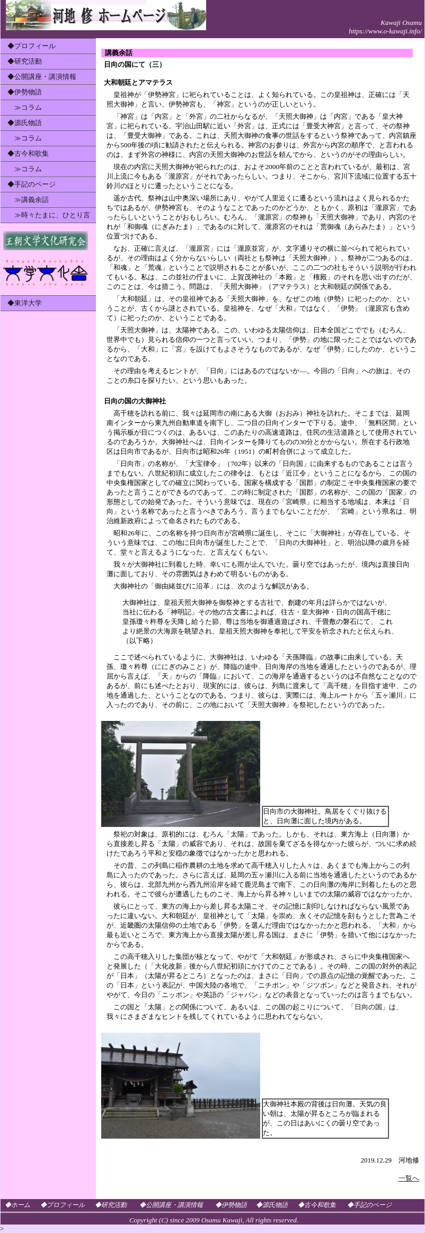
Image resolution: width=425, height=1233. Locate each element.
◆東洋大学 (24, 303)
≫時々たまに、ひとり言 (48, 215)
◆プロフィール (31, 46)
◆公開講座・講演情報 (41, 77)
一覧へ (409, 1178)
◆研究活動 (24, 61)
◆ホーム (17, 1205)
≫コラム (24, 107)
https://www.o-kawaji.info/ (385, 31)
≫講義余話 (28, 200)
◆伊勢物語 (24, 92)
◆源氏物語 (24, 123)
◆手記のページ (31, 184)
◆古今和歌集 (28, 153)
